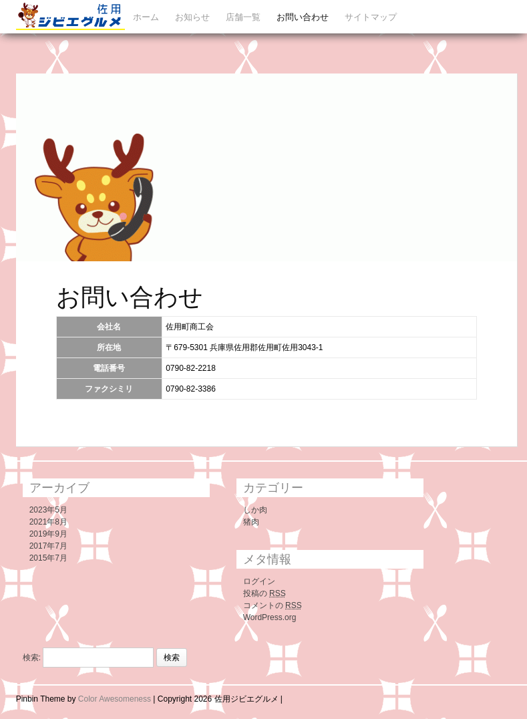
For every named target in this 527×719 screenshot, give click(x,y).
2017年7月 (48, 546)
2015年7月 (48, 558)
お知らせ (192, 17)
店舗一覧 (243, 17)
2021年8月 (48, 522)
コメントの (272, 605)
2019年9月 (48, 534)
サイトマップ (371, 17)
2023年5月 (48, 510)
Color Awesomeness (114, 699)
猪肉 (251, 522)
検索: (32, 657)
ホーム (146, 17)
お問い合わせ (303, 17)
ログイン (259, 581)
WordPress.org (270, 617)
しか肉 (255, 510)
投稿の (264, 593)
